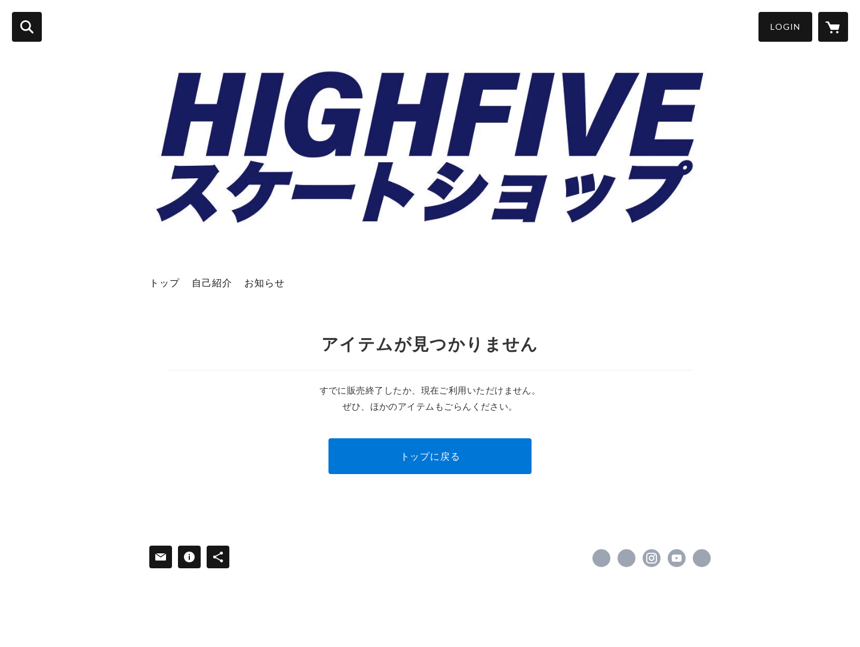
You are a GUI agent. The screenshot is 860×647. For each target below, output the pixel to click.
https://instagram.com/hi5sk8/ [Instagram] (652, 558)
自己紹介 (212, 282)
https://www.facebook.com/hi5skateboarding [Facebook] (601, 558)
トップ (164, 282)
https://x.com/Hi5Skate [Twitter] (626, 558)
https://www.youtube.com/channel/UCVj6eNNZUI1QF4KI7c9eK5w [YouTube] (677, 558)
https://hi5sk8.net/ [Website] (702, 558)
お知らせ (264, 282)
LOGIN (785, 26)
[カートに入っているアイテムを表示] (833, 27)
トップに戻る (430, 456)
